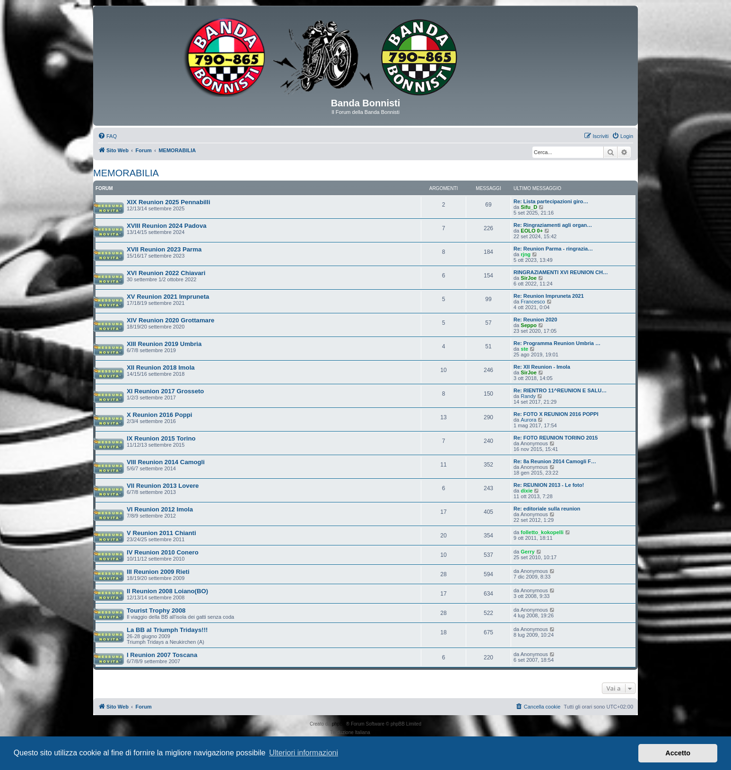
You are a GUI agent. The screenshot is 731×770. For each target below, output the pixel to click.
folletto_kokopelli (542, 532)
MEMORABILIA (126, 173)
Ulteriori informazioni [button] (303, 753)
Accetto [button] (677, 753)
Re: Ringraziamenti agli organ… (552, 225)
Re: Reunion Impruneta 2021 (548, 296)
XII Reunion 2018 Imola (161, 367)
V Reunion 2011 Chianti (161, 532)
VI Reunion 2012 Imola (160, 509)
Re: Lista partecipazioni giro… (550, 201)
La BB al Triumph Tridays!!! (167, 629)
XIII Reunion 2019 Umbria (164, 343)
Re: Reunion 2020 (535, 319)
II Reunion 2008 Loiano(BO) (167, 591)
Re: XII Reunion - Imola (541, 367)
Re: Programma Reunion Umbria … (556, 343)
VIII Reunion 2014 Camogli (166, 462)
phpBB (339, 724)
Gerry (527, 551)
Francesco (533, 301)
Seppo (529, 325)
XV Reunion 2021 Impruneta (168, 296)
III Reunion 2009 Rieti (158, 571)
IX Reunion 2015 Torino (161, 438)
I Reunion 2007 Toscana (162, 654)
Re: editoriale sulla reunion (546, 508)
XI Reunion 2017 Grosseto (165, 391)
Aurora (528, 420)
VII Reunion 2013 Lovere (163, 485)
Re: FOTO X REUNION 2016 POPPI (556, 414)
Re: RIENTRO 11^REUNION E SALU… (560, 390)
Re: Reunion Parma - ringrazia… (553, 248)
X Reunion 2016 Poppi (159, 414)
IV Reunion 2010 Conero (163, 552)
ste (524, 349)
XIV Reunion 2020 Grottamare (170, 320)
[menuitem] (107, 136)
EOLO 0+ (532, 231)
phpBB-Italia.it (386, 732)
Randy (528, 396)
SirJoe (529, 278)
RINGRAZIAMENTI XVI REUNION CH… (560, 272)
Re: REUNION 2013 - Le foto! (548, 485)
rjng (526, 254)
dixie (526, 490)
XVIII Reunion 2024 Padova (167, 225)
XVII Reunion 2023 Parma (164, 249)
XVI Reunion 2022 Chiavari (166, 273)
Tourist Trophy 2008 (156, 610)
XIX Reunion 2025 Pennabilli (168, 202)
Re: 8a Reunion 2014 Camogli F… (554, 461)
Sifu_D (529, 207)
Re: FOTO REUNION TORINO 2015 (555, 438)
